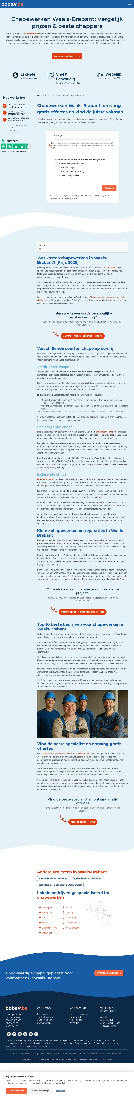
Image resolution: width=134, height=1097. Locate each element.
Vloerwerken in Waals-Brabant (53, 878)
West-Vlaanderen (48, 933)
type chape (111, 267)
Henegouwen (46, 912)
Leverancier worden (78, 1014)
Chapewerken (61, 95)
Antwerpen (45, 907)
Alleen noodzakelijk (40, 1091)
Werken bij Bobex (77, 1020)
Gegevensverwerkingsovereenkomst (85, 1054)
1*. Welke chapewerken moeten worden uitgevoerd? (80, 159)
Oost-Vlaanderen (72, 922)
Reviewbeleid (116, 1054)
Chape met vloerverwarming (71, 171)
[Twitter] (14, 1034)
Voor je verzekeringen (110, 1023)
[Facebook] (9, 1034)
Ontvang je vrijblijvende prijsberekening (82, 336)
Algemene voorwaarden (21, 1054)
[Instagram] (36, 1034)
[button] (129, 4)
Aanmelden (74, 1023)
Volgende (109, 188)
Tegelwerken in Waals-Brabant (87, 878)
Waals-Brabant (71, 928)
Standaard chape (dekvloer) (71, 163)
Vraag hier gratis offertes (67, 56)
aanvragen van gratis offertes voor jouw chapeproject (65, 753)
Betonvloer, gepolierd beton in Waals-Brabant (60, 885)
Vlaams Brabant (48, 928)
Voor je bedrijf (106, 1020)
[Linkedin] (31, 1034)
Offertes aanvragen (109, 973)
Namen (44, 922)
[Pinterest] (25, 1034)
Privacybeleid (66, 1054)
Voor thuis (47, 95)
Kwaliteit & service (45, 1017)
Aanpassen (60, 1091)
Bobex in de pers (45, 1020)
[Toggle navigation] (129, 4)
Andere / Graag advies (69, 175)
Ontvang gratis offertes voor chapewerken (82, 612)
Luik (42, 917)
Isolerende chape (67, 167)
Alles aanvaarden (16, 1091)
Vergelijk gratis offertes (83, 822)
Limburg (68, 912)
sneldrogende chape (105, 432)
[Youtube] (20, 1034)
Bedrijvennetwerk (108, 1026)
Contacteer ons (44, 1023)
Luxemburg (69, 917)
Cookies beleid (105, 1054)
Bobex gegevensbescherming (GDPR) (45, 1054)
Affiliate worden (76, 1017)
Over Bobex (42, 1014)
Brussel (67, 907)
